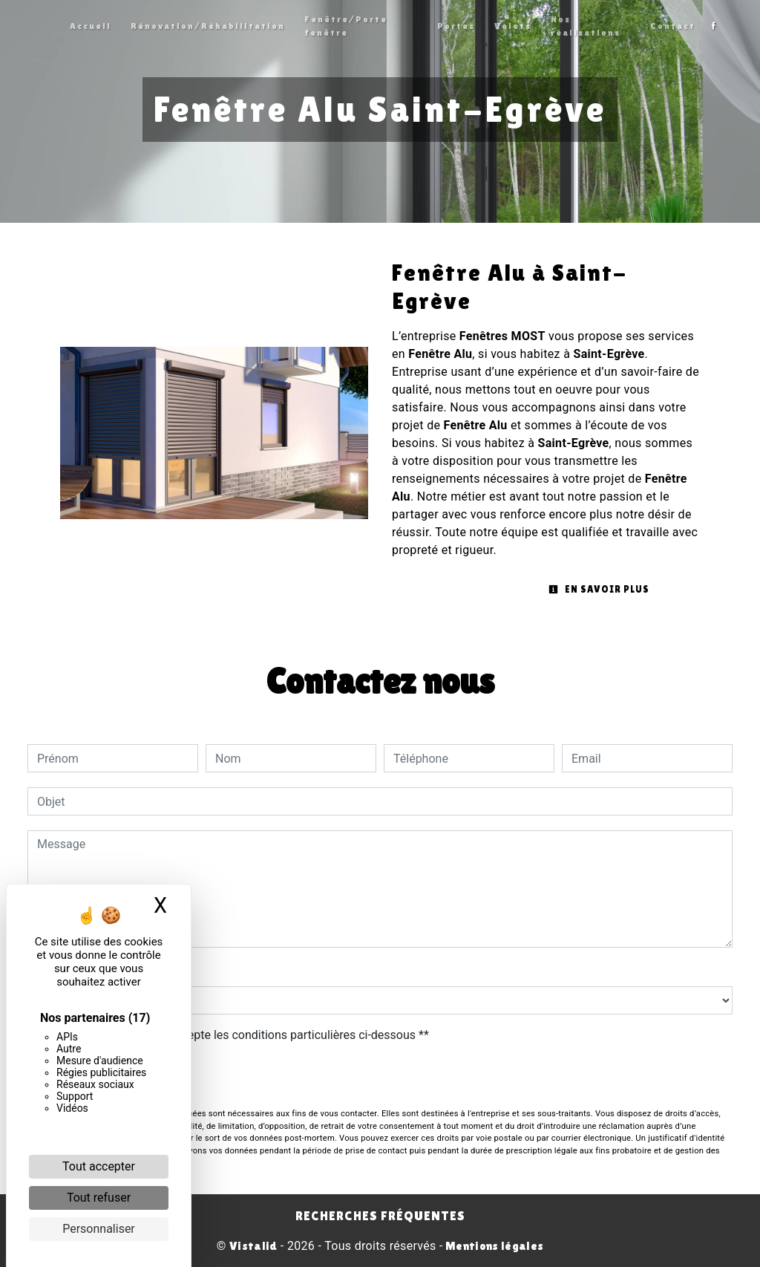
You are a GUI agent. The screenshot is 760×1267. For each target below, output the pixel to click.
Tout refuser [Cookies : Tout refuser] (99, 1198)
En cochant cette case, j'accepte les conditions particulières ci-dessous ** (235, 1035)
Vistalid (253, 1246)
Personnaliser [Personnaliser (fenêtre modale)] (98, 1229)
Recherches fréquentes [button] (380, 1215)
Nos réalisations (585, 26)
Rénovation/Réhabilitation (208, 26)
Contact (672, 26)
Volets (512, 26)
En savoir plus (598, 589)
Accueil (90, 26)
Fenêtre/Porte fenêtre (345, 26)
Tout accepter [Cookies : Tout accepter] (98, 1166)
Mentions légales (493, 1246)
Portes (456, 26)
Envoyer (380, 1077)
